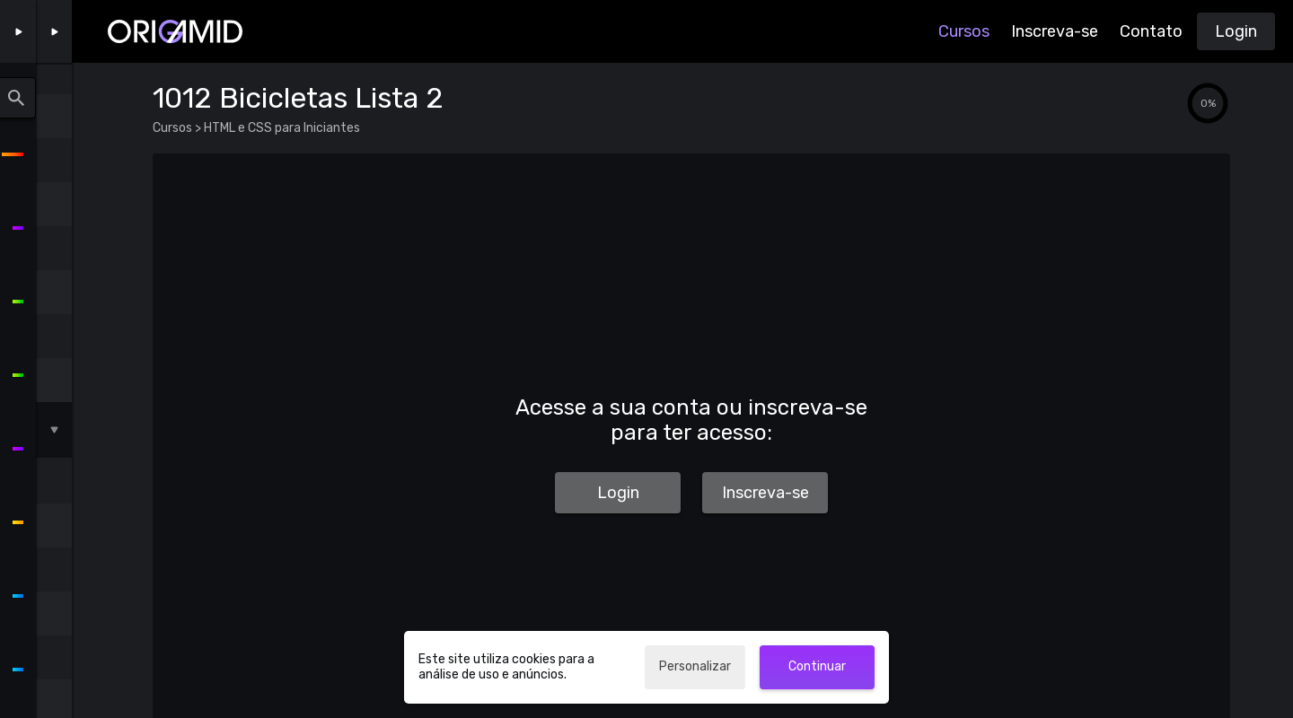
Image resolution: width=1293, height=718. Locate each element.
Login (1236, 31)
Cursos (964, 31)
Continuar (817, 666)
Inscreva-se (1054, 31)
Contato (1151, 31)
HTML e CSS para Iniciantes (280, 128)
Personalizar (695, 666)
